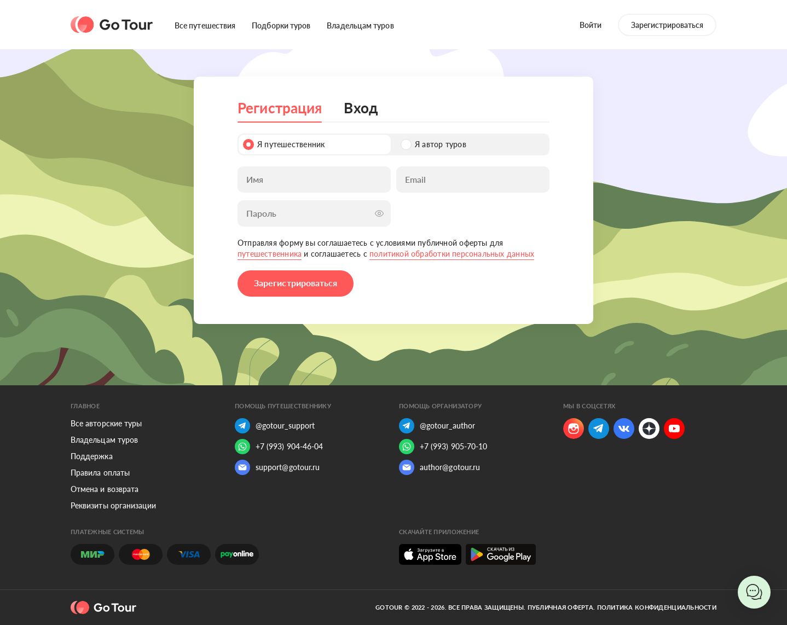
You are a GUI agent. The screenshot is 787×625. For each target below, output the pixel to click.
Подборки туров (281, 25)
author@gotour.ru (439, 467)
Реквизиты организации (113, 505)
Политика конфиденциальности (656, 607)
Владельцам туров (360, 25)
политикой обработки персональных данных (451, 253)
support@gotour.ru (277, 467)
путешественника (270, 253)
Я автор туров (433, 144)
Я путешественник (284, 144)
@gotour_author (437, 425)
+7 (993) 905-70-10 (443, 446)
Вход (361, 108)
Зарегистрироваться (667, 25)
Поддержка (92, 456)
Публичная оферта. (561, 607)
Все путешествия (205, 25)
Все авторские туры (106, 423)
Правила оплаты (100, 472)
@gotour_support (275, 425)
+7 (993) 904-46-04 (279, 446)
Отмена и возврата (104, 489)
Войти (590, 25)
